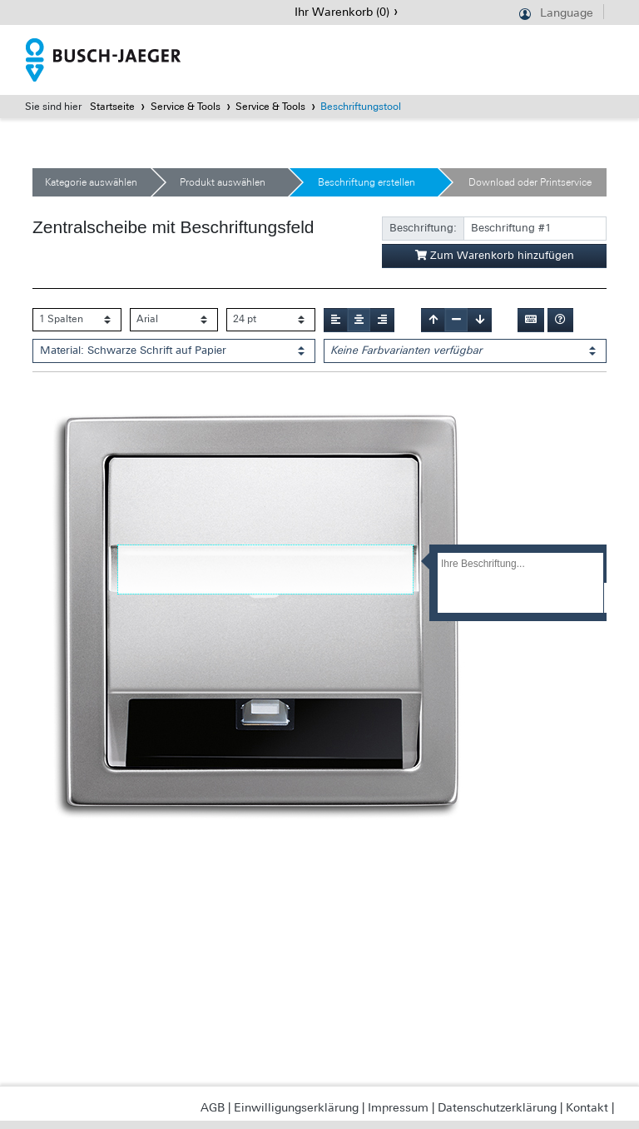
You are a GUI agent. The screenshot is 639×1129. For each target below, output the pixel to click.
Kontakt (587, 1107)
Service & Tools (185, 106)
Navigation (11, 12)
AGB (213, 1107)
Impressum (398, 1107)
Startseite (112, 106)
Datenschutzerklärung (497, 1107)
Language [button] (566, 12)
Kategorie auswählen (91, 182)
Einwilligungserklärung (296, 1107)
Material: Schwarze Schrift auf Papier (133, 350)
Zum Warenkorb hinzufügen (494, 255)
